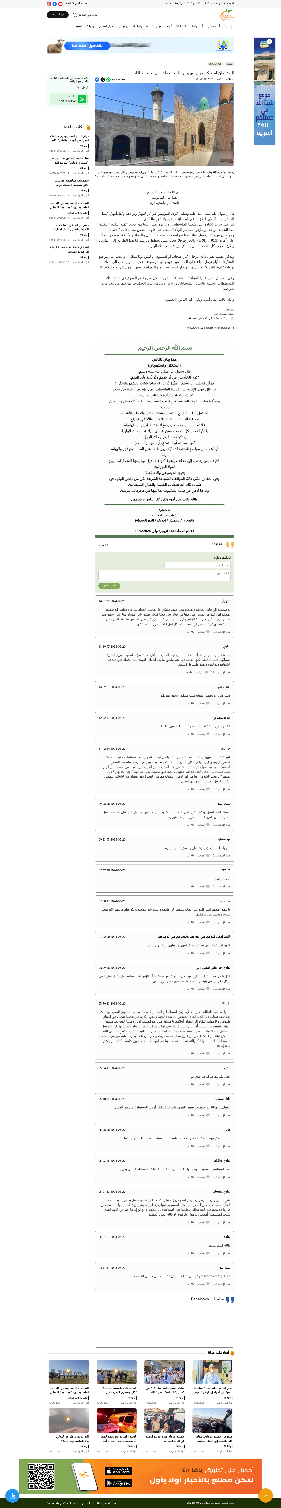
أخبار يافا (197, 26)
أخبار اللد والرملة (162, 26)
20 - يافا (175, 4)
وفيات (90, 26)
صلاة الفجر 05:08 (77, 4)
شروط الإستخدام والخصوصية (62, 1503)
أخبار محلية (213, 26)
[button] (269, 41)
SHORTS (182, 26)
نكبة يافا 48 (140, 26)
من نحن (118, 1503)
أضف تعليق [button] (109, 586)
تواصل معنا (103, 1503)
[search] (85, 15)
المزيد (78, 26)
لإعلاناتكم (87, 1503)
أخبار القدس (106, 26)
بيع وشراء (123, 26)
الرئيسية (229, 26)
